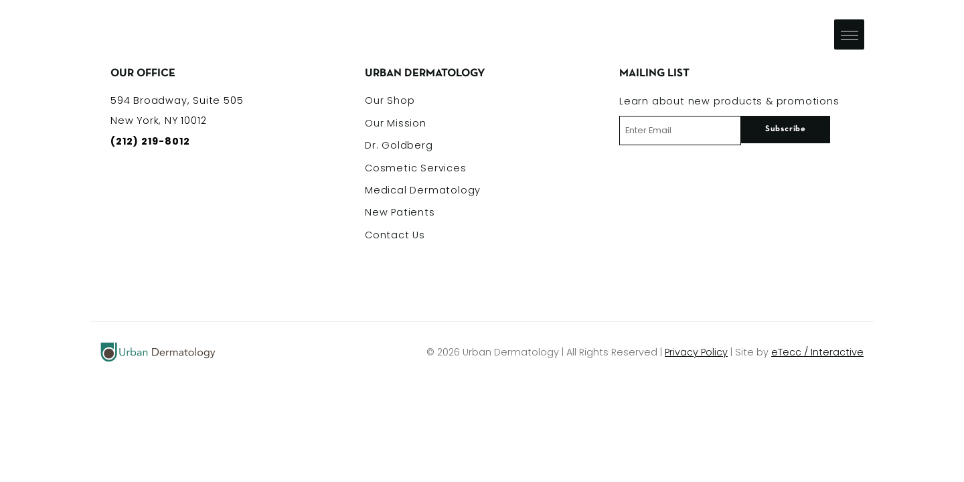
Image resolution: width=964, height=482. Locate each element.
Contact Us (395, 235)
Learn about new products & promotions (729, 101)
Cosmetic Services (416, 168)
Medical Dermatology (423, 190)
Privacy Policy (696, 352)
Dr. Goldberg (399, 145)
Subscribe (785, 129)
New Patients (400, 212)
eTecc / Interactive (817, 352)
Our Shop (389, 100)
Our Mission (395, 123)
